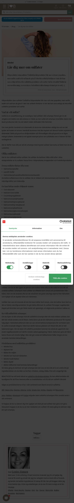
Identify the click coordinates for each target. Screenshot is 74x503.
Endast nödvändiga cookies (36, 278)
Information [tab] (37, 228)
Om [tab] (61, 228)
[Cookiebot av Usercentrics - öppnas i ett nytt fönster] (61, 221)
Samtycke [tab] (13, 228)
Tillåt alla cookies (60, 278)
